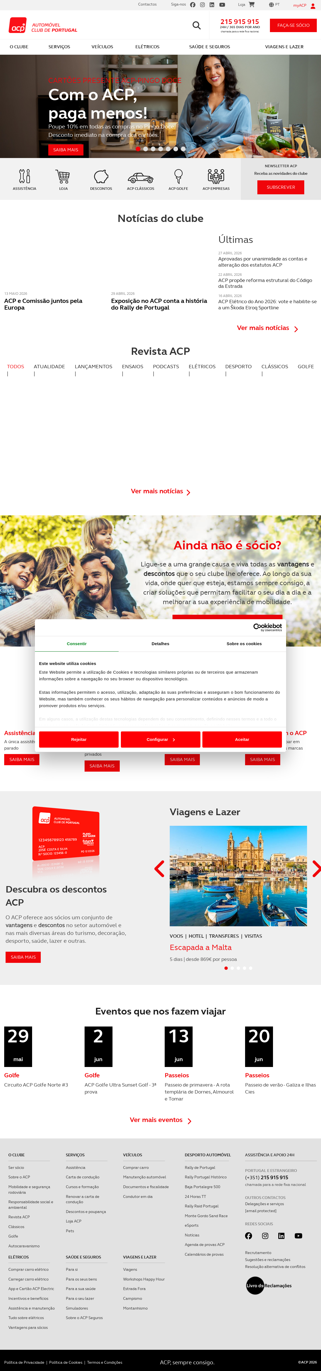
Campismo (132, 1298)
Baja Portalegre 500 (202, 1186)
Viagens (130, 1269)
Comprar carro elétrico (28, 1269)
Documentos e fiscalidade (146, 1186)
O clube (16, 1154)
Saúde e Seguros (83, 1257)
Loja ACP (74, 1221)
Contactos (147, 4)
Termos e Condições (104, 1362)
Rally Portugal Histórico (206, 1176)
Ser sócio (16, 1167)
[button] (160, 869)
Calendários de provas (204, 1254)
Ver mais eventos (160, 1119)
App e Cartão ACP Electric (31, 1288)
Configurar (161, 739)
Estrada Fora (134, 1288)
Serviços (75, 1154)
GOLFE (306, 366)
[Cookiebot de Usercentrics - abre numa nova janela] (257, 627)
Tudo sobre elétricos (26, 1317)
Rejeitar (79, 739)
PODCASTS (166, 366)
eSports (191, 1225)
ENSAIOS (132, 366)
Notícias (192, 1235)
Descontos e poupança (86, 1211)
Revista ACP (19, 1216)
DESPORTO (238, 366)
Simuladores (77, 1308)
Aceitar (242, 739)
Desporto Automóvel (208, 1154)
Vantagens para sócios (28, 1327)
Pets (70, 1230)
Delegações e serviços (264, 1203)
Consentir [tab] (77, 643)
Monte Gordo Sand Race (206, 1215)
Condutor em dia (138, 1196)
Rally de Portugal (200, 1167)
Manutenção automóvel (144, 1176)
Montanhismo (135, 1308)
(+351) (266, 1177)
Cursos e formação (82, 1186)
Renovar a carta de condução (82, 1199)
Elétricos (18, 1257)
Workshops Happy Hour (144, 1279)
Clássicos (16, 1226)
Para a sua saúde (81, 1288)
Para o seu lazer (80, 1298)
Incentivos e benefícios (28, 1298)
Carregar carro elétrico (28, 1279)
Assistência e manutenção (31, 1308)
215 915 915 (240, 21)
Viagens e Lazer (139, 1257)
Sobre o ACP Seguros (84, 1317)
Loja (246, 5)
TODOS (15, 366)
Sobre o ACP (19, 1176)
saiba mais (23, 957)
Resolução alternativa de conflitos (275, 1266)
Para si (72, 1269)
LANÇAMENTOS (93, 366)
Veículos (132, 1154)
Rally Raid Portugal (202, 1206)
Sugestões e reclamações (267, 1259)
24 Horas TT (195, 1196)
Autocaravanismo (24, 1245)
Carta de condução (82, 1176)
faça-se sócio (293, 25)
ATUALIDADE (49, 366)
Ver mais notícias (267, 327)
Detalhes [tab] (160, 643)
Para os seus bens (81, 1279)
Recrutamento (258, 1252)
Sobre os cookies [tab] (244, 643)
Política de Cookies (65, 1362)
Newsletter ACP (281, 166)
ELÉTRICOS (202, 366)
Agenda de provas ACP (205, 1244)
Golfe (13, 1236)
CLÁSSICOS (275, 366)
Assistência (75, 1167)
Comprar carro (136, 1167)
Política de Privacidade (24, 1362)
